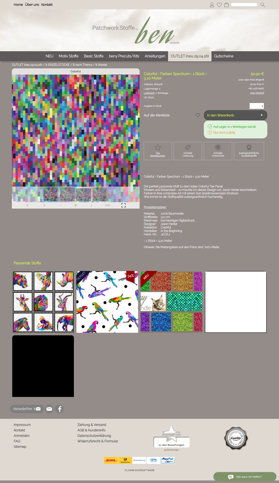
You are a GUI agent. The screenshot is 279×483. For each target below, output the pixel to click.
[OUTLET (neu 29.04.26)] (189, 56)
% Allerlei (101, 65)
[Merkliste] (219, 4)
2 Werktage (156, 93)
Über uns (32, 5)
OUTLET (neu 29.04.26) (27, 65)
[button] (262, 4)
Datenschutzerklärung (94, 436)
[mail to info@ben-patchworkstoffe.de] (49, 409)
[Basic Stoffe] (93, 56)
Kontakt (47, 5)
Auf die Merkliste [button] (157, 115)
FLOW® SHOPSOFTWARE (139, 470)
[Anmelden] (212, 4)
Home (18, 5)
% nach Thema (82, 65)
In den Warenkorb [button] (220, 115)
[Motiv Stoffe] (68, 56)
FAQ (17, 441)
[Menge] (256, 106)
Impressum (22, 425)
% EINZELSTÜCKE (57, 65)
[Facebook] (59, 409)
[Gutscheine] (223, 56)
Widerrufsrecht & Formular (97, 441)
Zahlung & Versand (91, 425)
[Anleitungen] (155, 56)
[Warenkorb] (226, 4)
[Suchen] (244, 4)
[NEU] (49, 56)
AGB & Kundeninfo (91, 430)
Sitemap (20, 447)
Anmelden (21, 436)
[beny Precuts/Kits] (124, 56)
